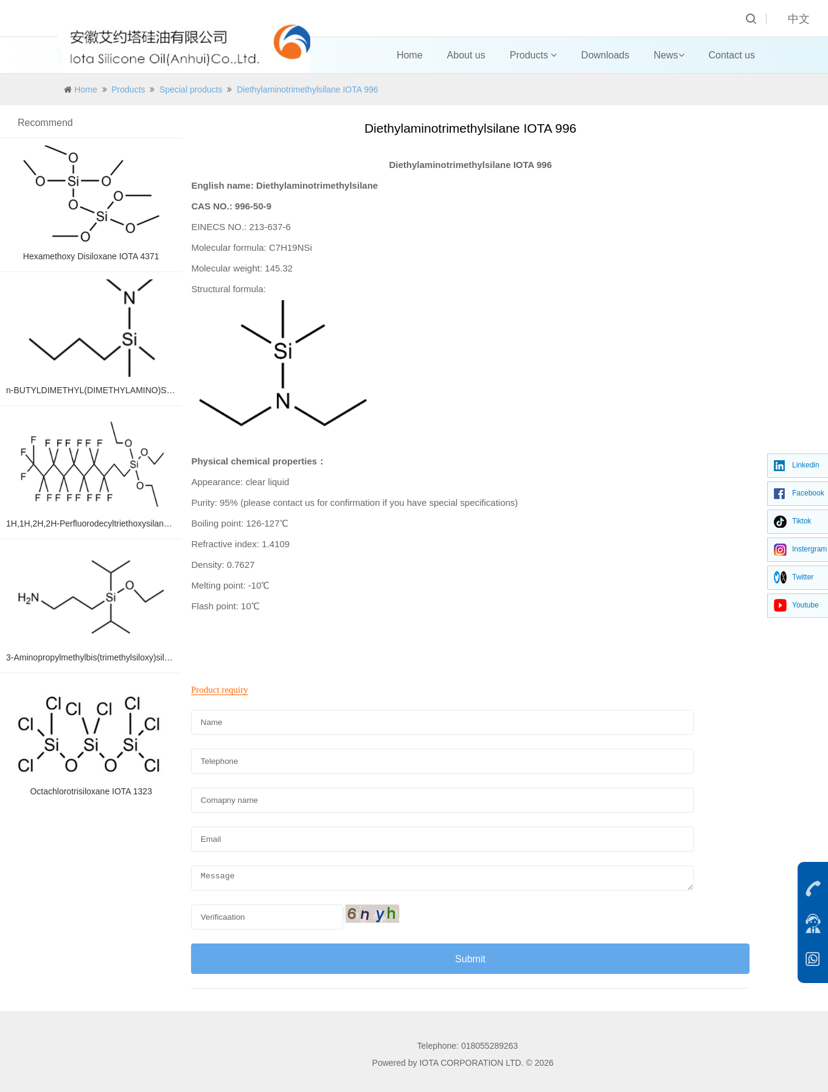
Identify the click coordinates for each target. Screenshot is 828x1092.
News (669, 55)
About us (466, 55)
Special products (191, 89)
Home (410, 55)
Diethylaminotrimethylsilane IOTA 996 (307, 89)
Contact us (732, 55)
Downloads (605, 55)
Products (533, 55)
